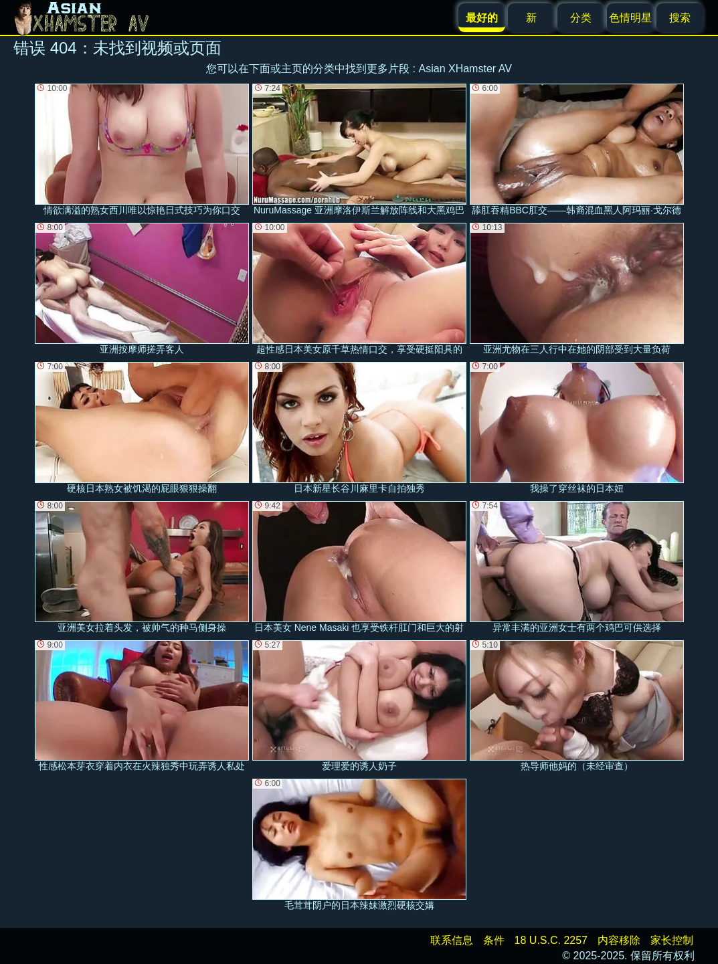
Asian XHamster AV (465, 68)
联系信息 (451, 940)
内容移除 (619, 940)
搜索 (680, 17)
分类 (581, 17)
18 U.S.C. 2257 (551, 940)
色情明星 (630, 17)
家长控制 (671, 940)
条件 (494, 940)
